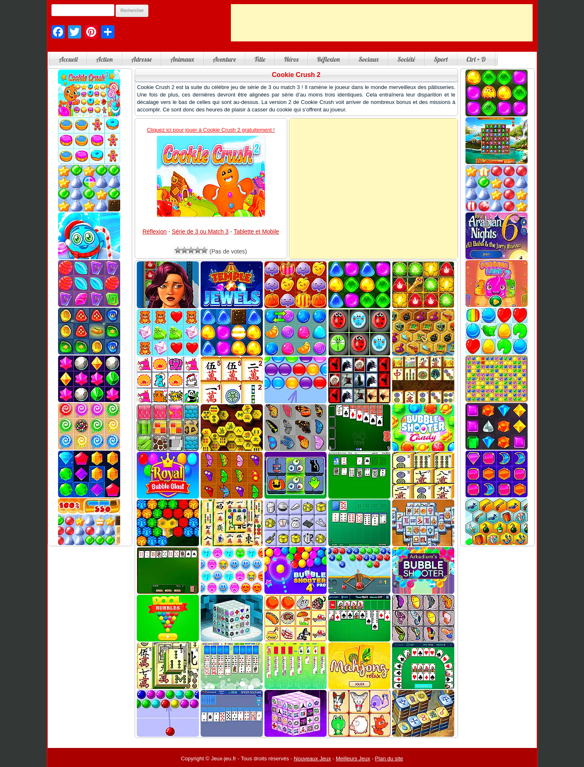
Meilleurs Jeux (353, 758)
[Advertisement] (382, 22)
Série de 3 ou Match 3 (200, 231)
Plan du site (389, 758)
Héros (291, 59)
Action (104, 59)
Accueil (68, 59)
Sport (441, 59)
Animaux (182, 59)
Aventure (224, 59)
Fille (259, 59)
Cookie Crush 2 (296, 74)
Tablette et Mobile (256, 231)
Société (406, 59)
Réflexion (328, 59)
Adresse (141, 59)
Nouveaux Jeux (312, 758)
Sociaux (369, 59)
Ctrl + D (476, 59)
